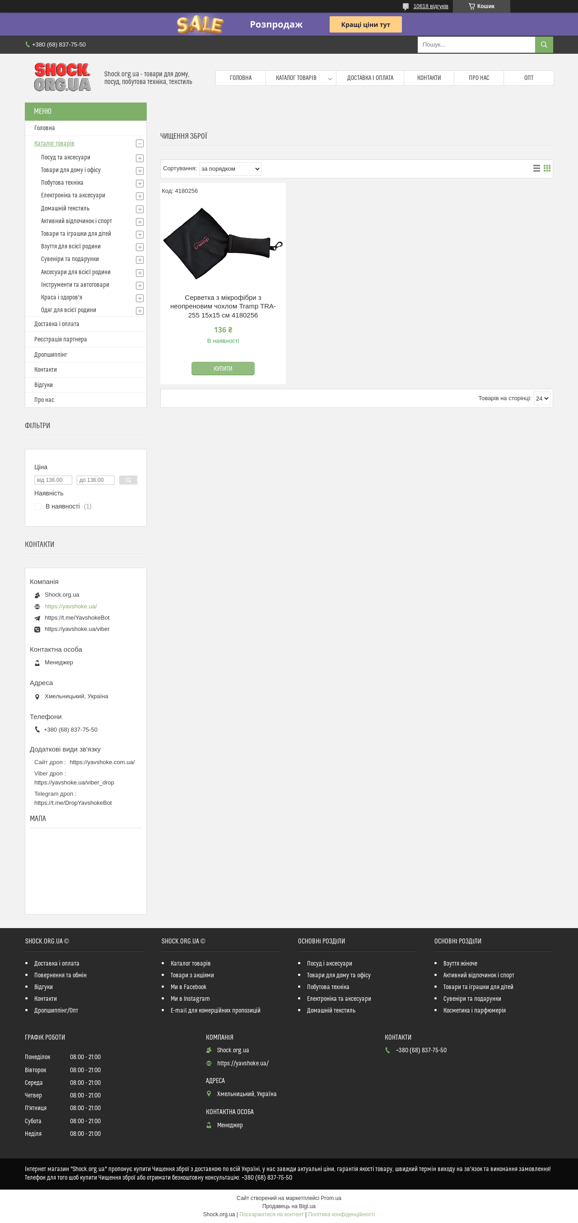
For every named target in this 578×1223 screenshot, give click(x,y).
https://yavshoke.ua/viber (77, 629)
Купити (223, 369)
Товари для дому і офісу (71, 170)
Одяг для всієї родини (68, 310)
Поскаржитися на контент (271, 1214)
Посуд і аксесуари (329, 963)
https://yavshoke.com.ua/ (102, 762)
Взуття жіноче (460, 963)
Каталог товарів (296, 78)
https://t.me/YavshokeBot (77, 617)
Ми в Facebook (189, 987)
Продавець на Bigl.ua (289, 1206)
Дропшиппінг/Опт (56, 1010)
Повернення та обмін (60, 975)
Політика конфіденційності (341, 1214)
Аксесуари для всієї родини (76, 272)
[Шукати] (544, 45)
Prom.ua (331, 1198)
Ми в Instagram (190, 999)
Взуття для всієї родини (71, 246)
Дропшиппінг (50, 355)
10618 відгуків (431, 6)
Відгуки (43, 385)
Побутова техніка (62, 183)
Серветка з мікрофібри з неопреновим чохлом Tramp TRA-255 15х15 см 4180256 (223, 306)
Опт (528, 78)
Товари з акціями (192, 975)
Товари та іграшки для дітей (76, 234)
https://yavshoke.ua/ (71, 606)
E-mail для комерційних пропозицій (216, 1010)
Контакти (429, 78)
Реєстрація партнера (60, 339)
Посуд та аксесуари (65, 157)
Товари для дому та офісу (339, 975)
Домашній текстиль (65, 208)
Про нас (479, 78)
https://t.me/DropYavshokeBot (73, 802)
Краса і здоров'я (61, 297)
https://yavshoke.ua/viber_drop (74, 782)
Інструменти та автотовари (75, 285)
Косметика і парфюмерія (474, 1010)
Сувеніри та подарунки (70, 259)
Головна (241, 78)
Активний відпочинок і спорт (76, 221)
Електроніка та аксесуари (73, 195)
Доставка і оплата (370, 78)
